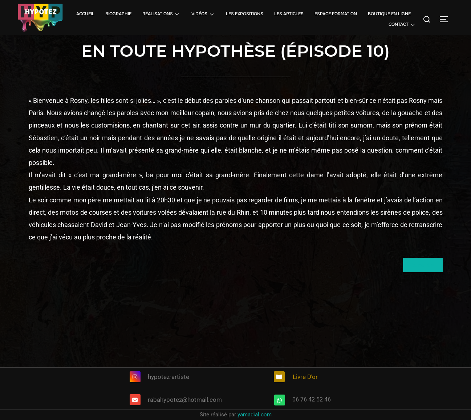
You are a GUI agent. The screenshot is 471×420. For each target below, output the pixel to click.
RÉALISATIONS (161, 14)
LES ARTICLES (289, 14)
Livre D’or (305, 376)
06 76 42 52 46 (311, 399)
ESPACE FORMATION (335, 14)
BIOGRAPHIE (118, 14)
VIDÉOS (203, 14)
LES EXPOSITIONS (244, 14)
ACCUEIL (85, 14)
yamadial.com (254, 414)
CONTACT (402, 24)
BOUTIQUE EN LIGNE (389, 14)
